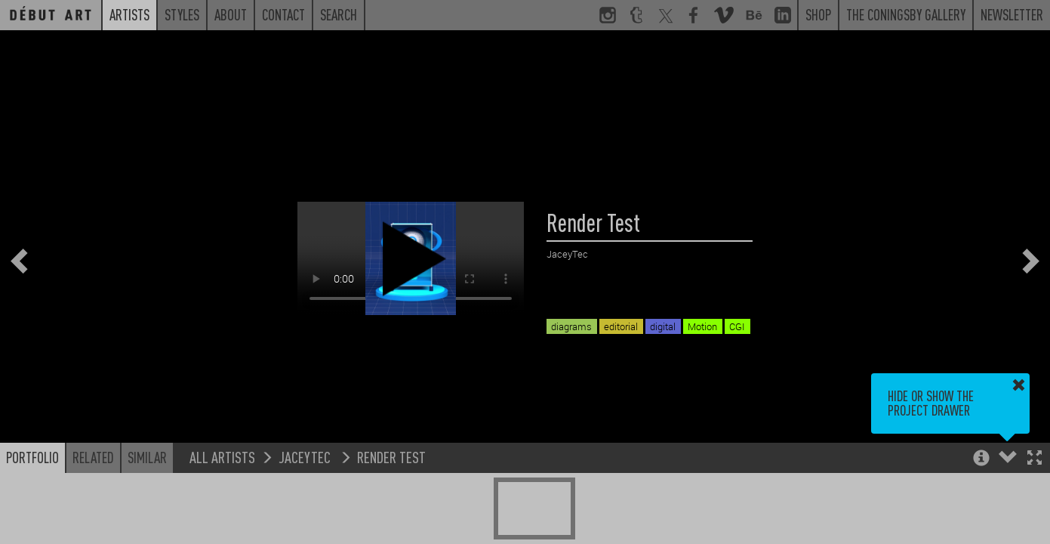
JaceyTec (306, 457)
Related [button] (93, 457)
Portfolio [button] (32, 457)
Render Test (391, 457)
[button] (1034, 459)
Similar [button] (147, 457)
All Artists (222, 457)
